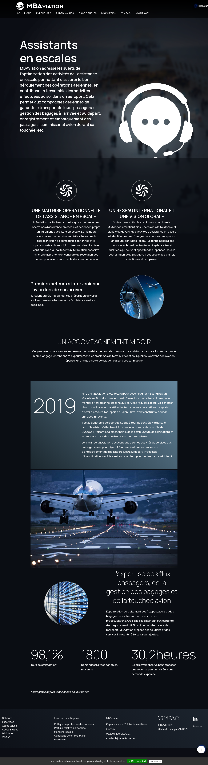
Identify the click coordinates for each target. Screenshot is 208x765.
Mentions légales (63, 731)
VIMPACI (6, 737)
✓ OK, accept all (137, 761)
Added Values (9, 725)
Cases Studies (10, 729)
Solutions (24, 13)
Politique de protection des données (74, 724)
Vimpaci (126, 13)
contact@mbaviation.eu (121, 738)
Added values (65, 13)
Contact (142, 13)
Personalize (156, 761)
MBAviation (109, 13)
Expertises (43, 13)
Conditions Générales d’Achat (70, 735)
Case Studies (88, 13)
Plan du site (60, 739)
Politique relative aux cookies (70, 728)
